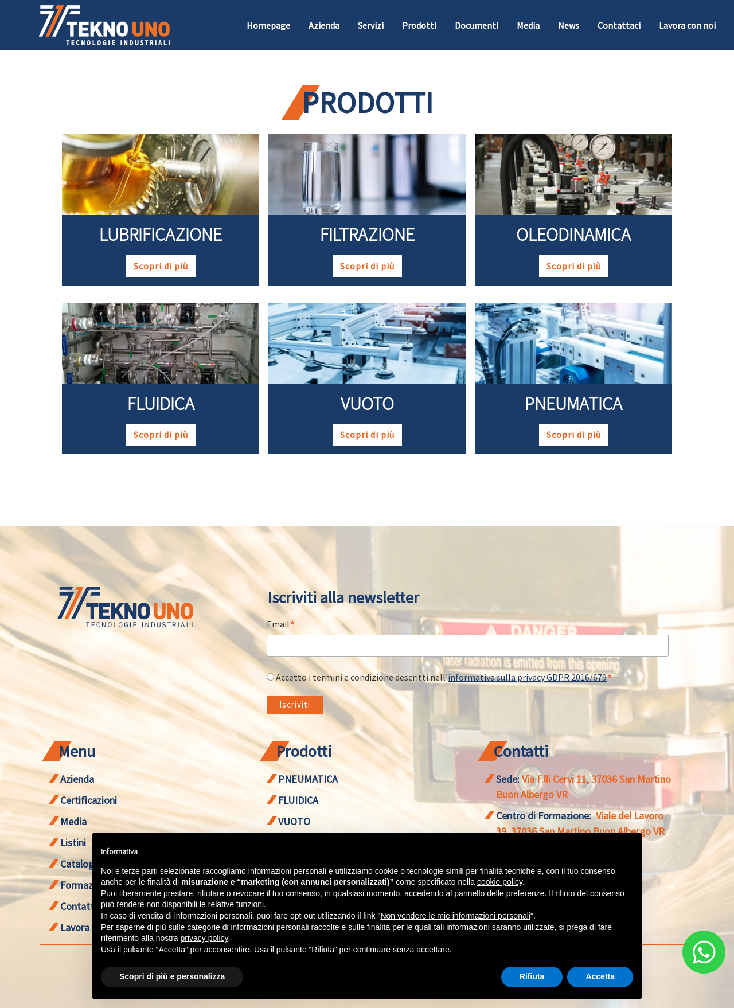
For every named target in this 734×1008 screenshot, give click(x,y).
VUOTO (367, 403)
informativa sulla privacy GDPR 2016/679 (527, 677)
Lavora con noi (687, 25)
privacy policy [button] (204, 938)
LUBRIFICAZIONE (160, 234)
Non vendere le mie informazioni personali (455, 915)
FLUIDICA (160, 403)
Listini (73, 842)
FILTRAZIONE (367, 234)
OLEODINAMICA (573, 234)
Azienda (324, 25)
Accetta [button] (600, 976)
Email (281, 624)
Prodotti (419, 25)
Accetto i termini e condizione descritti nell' (444, 677)
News (568, 25)
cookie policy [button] (499, 881)
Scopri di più (161, 266)
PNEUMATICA (573, 403)
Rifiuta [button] (532, 976)
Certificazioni (88, 800)
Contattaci (619, 25)
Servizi (371, 25)
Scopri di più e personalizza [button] (172, 976)
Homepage (268, 25)
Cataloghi (80, 863)
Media (528, 25)
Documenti (476, 25)
